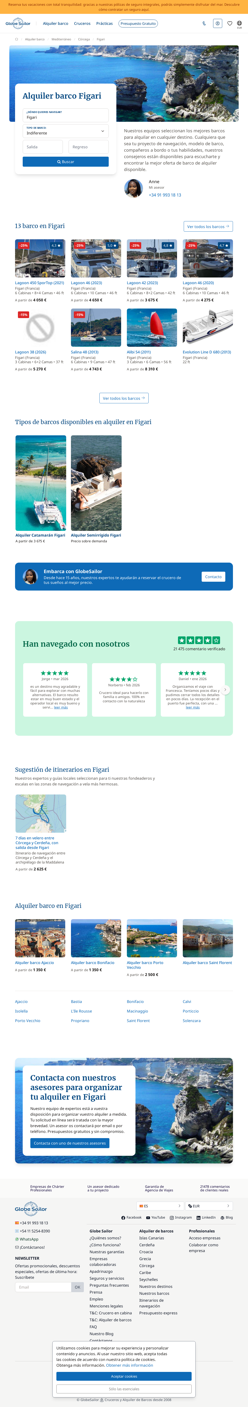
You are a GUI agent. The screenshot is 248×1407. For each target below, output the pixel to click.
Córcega (146, 1265)
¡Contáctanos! (30, 1247)
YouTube (155, 1217)
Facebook (131, 1217)
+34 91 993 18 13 (165, 195)
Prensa (96, 1292)
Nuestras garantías (107, 1251)
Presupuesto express (158, 1313)
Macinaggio (137, 1011)
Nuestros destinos (156, 1286)
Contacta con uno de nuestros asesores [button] (70, 1143)
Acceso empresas (205, 1238)
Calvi (187, 1001)
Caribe (145, 1272)
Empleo (96, 1299)
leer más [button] (61, 707)
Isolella (21, 1011)
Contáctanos (101, 1340)
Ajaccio (21, 1001)
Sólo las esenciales (124, 1388)
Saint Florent (138, 1020)
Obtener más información (129, 1365)
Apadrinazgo (101, 1271)
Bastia (76, 1001)
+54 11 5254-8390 (32, 1231)
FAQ (93, 1326)
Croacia (146, 1251)
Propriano (80, 1020)
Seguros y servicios (107, 1278)
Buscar (65, 161)
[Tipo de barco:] (66, 131)
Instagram (181, 1217)
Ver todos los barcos (208, 226)
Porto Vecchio (27, 1020)
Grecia (145, 1258)
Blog (227, 1217)
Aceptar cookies (124, 1376)
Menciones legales (106, 1306)
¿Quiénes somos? (105, 1238)
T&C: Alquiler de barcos (111, 1319)
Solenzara (192, 1020)
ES (160, 1206)
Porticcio (191, 1011)
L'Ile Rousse (81, 1011)
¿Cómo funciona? (105, 1244)
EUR (209, 1206)
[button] (55, 23)
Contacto (213, 576)
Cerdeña (147, 1244)
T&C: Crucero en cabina (111, 1313)
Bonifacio (135, 1001)
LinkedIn (206, 1217)
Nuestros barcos (154, 1293)
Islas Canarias (151, 1238)
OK (77, 1287)
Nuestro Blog (101, 1333)
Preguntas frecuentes (109, 1285)
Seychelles (148, 1279)
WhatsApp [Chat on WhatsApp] (26, 1239)
